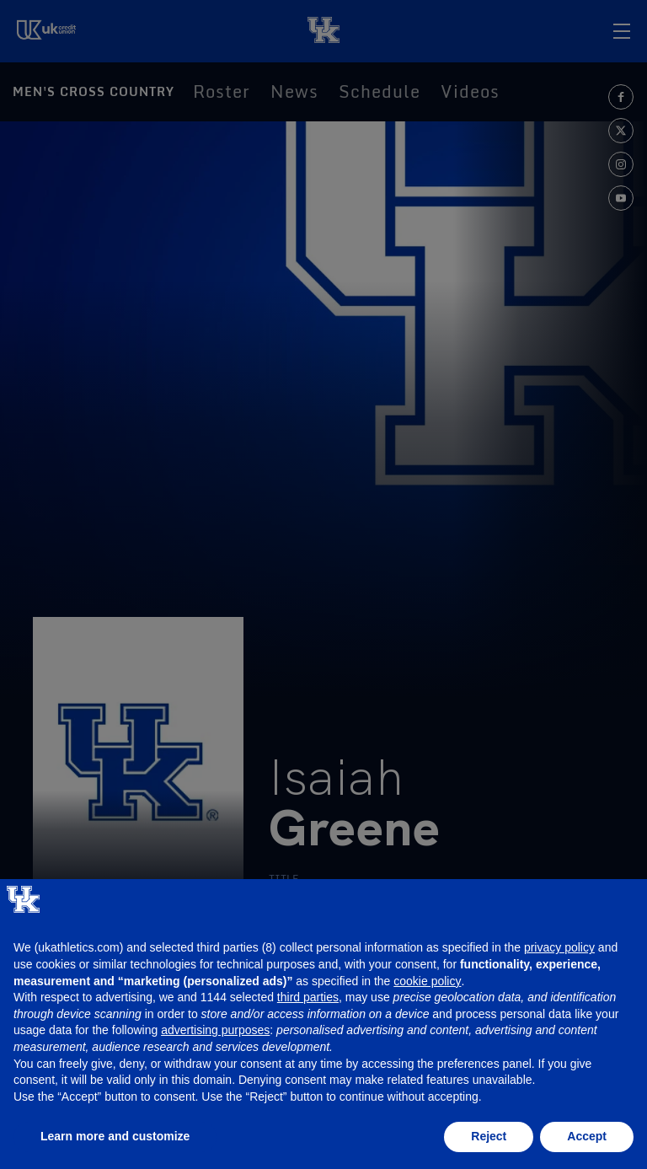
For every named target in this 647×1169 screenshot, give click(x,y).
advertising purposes (215, 1030)
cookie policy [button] (427, 981)
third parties (308, 997)
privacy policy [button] (559, 947)
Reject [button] (488, 1136)
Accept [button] (587, 1136)
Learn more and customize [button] (115, 1136)
